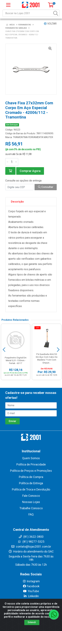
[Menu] (8, 5)
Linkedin (31, 596)
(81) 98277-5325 (31, 541)
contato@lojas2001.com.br (31, 546)
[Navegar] (4, 349)
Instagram (31, 581)
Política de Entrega (31, 483)
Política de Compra (31, 477)
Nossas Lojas (31, 502)
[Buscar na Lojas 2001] (27, 13)
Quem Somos (31, 458)
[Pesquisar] (55, 13)
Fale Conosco (31, 495)
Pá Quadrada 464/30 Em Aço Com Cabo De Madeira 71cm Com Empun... (46, 358)
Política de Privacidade (31, 464)
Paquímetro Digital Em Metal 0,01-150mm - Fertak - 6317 (15, 360)
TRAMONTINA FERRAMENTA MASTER (33, 137)
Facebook (31, 586)
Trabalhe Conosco (31, 508)
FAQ (31, 514)
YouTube (31, 591)
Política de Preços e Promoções (31, 470)
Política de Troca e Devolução (31, 489)
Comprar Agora (30, 171)
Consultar (45, 187)
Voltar (50, 23)
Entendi (32, 622)
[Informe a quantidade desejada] (11, 162)
